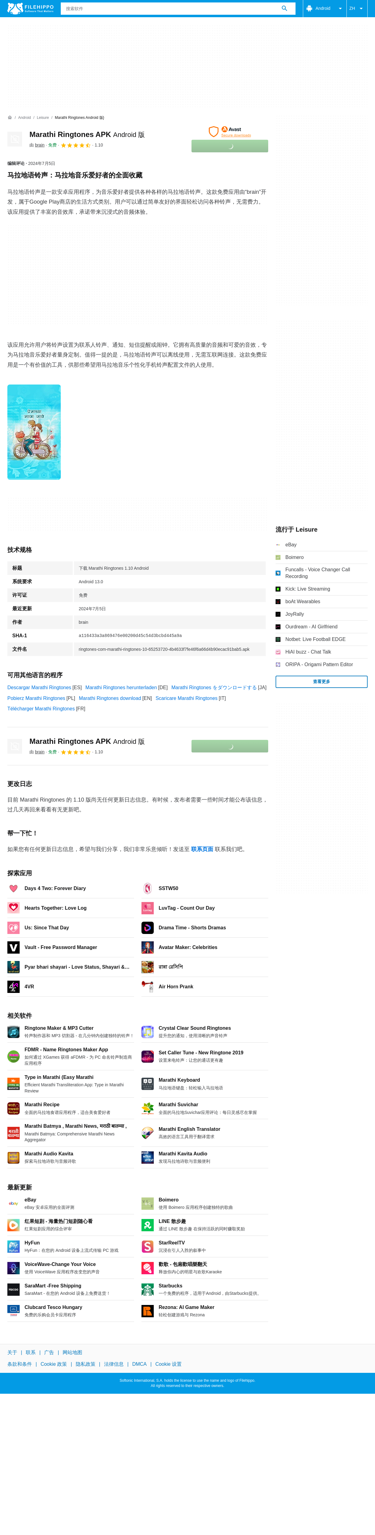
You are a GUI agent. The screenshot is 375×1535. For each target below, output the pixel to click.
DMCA (139, 1364)
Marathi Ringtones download (110, 698)
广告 (49, 1352)
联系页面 (202, 849)
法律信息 (114, 1364)
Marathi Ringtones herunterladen (121, 687)
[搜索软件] (284, 8)
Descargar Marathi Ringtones (39, 687)
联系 (31, 1352)
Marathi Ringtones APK (87, 134)
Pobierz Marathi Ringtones (36, 698)
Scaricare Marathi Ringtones (187, 698)
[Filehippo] (30, 8)
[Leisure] (43, 117)
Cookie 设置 (168, 1364)
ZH (357, 8)
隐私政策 (85, 1364)
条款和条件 (19, 1364)
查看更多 (321, 681)
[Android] (24, 117)
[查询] (178, 8)
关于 (12, 1352)
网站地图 (72, 1352)
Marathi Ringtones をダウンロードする (214, 687)
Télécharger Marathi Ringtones (41, 708)
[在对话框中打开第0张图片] (34, 432)
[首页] (9, 117)
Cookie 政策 (54, 1364)
